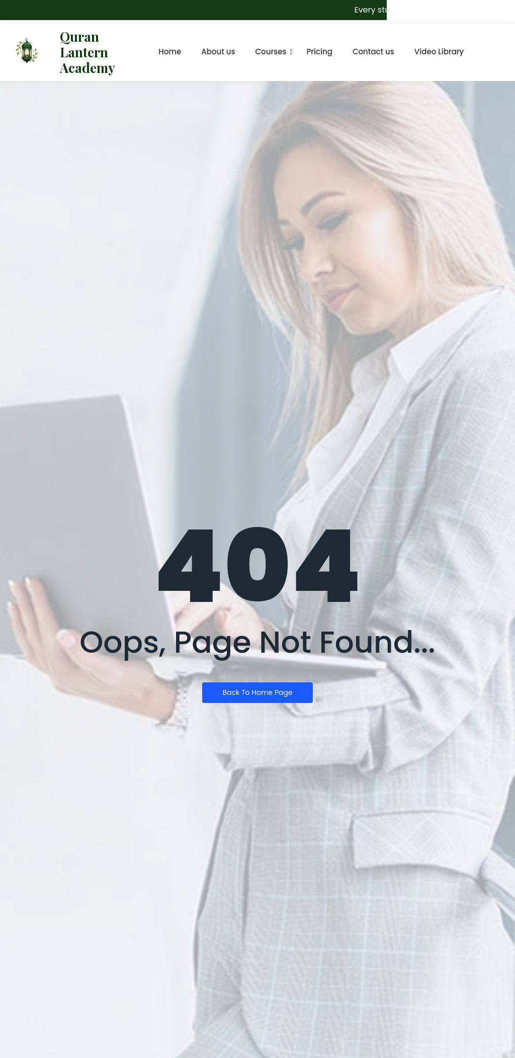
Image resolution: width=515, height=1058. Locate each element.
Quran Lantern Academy (87, 52)
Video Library (439, 51)
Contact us (373, 51)
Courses (271, 51)
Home (169, 51)
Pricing (319, 51)
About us (218, 51)
